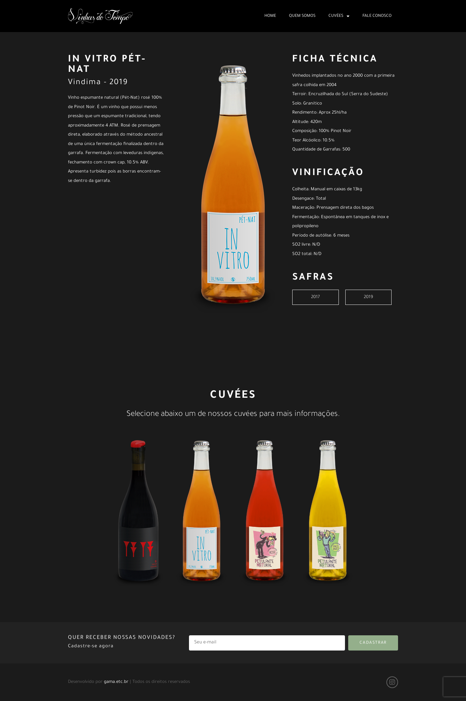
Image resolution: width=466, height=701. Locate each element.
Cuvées (339, 16)
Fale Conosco (377, 16)
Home (270, 16)
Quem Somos (302, 16)
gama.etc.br (116, 682)
